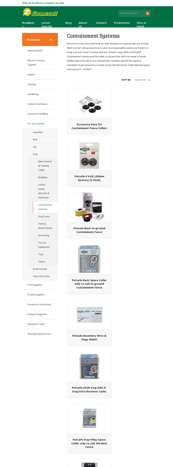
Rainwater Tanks (36, 324)
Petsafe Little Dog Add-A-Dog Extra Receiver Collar (131, 232)
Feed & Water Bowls (45, 226)
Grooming (43, 236)
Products (28, 23)
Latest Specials (46, 23)
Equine (31, 75)
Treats (41, 262)
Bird (35, 140)
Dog (35, 154)
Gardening (33, 94)
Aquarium (38, 132)
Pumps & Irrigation (37, 314)
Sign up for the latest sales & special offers (63, 385)
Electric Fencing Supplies (36, 63)
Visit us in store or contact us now (43, 3)
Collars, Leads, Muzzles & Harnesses (43, 191)
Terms (68, 447)
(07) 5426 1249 (141, 407)
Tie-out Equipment (44, 245)
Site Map (48, 447)
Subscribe (140, 385)
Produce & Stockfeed (39, 305)
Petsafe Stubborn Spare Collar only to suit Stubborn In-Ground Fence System (131, 338)
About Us (83, 23)
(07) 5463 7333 (114, 407)
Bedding (42, 177)
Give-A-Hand (142, 23)
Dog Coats (44, 217)
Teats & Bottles (41, 276)
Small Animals (40, 269)
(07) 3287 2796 (35, 407)
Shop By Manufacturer (39, 334)
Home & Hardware (37, 104)
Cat (35, 147)
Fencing (32, 84)
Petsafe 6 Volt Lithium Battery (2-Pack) (131, 123)
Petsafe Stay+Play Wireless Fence (131, 282)
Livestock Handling (38, 114)
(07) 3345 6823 (61, 407)
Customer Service (31, 447)
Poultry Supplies (36, 295)
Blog (68, 23)
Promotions (122, 23)
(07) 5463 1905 (88, 407)
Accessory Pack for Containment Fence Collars (87, 125)
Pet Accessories (36, 124)
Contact (101, 23)
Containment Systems (45, 207)
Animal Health (35, 51)
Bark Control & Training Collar (45, 166)
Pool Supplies (35, 285)
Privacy (59, 447)
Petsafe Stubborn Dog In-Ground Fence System (86, 334)
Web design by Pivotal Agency (48, 460)
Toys (40, 254)
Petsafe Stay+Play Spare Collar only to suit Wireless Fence (86, 284)
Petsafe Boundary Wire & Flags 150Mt (86, 230)
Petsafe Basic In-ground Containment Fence (86, 174)
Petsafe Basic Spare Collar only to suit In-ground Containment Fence (131, 178)
